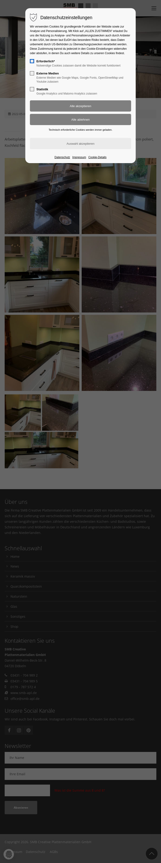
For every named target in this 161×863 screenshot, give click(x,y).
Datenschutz (62, 157)
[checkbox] (32, 61)
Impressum (79, 157)
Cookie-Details (97, 157)
